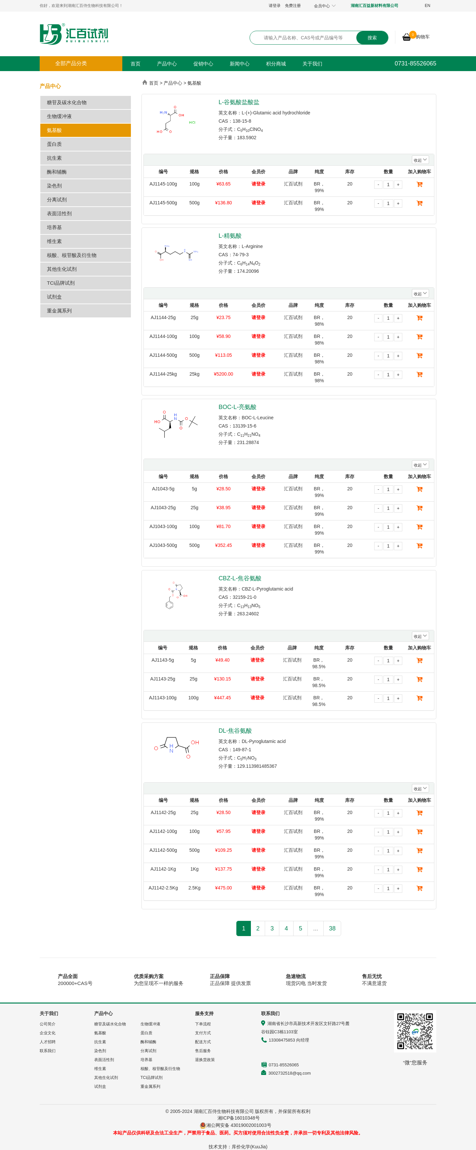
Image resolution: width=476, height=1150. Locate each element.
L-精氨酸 (230, 235)
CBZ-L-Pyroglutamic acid (267, 589)
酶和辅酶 (57, 172)
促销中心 (203, 63)
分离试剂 (57, 199)
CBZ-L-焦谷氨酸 (239, 578)
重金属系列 (59, 310)
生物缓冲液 (59, 116)
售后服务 (203, 1050)
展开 (466, 120)
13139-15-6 (245, 426)
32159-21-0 (245, 597)
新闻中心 (240, 63)
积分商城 (276, 63)
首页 (135, 63)
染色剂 (54, 185)
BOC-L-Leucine (258, 417)
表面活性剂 (59, 213)
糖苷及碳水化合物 (67, 102)
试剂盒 (54, 297)
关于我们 (312, 63)
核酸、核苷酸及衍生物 (72, 255)
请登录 (275, 5)
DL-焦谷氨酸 (235, 730)
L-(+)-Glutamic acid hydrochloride (276, 112)
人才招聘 (48, 1042)
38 (332, 928)
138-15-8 (242, 121)
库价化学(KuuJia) (249, 1146)
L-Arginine (252, 246)
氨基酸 (54, 130)
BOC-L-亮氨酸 (237, 407)
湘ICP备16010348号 (239, 1118)
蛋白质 (54, 144)
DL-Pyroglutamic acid (264, 741)
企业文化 (48, 1033)
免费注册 (293, 5)
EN (427, 5)
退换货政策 (205, 1059)
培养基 (54, 227)
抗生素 (54, 158)
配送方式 (203, 1042)
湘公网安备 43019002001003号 (241, 1125)
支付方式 (203, 1033)
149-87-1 (242, 749)
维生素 (54, 241)
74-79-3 (241, 254)
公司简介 (48, 1024)
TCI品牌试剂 (61, 283)
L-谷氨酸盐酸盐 (238, 102)
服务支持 (204, 1013)
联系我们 (48, 1050)
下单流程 (203, 1024)
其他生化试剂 (62, 269)
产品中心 (167, 63)
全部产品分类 (71, 63)
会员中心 (325, 6)
